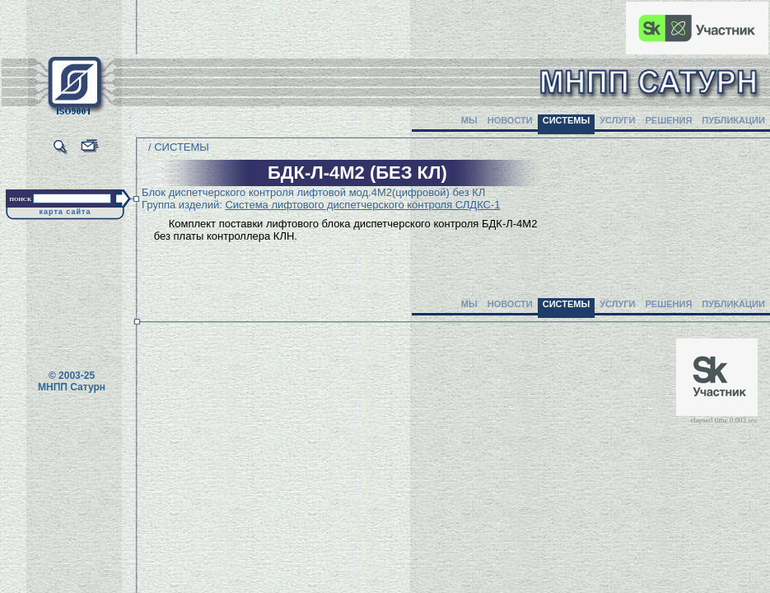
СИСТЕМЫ (566, 120)
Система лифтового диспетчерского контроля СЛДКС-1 (362, 204)
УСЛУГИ (617, 120)
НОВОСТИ (510, 120)
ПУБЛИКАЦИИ (733, 120)
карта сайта (65, 212)
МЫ (469, 120)
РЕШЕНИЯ (668, 120)
